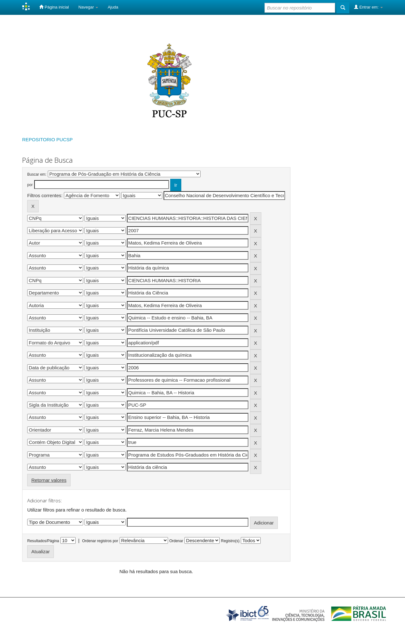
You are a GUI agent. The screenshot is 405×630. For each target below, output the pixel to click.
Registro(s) (230, 541)
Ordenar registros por (100, 541)
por (30, 185)
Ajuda (113, 7)
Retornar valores (48, 480)
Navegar (88, 7)
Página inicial (54, 6)
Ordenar (176, 541)
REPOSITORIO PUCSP (47, 139)
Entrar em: (368, 6)
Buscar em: (37, 174)
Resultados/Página (43, 541)
